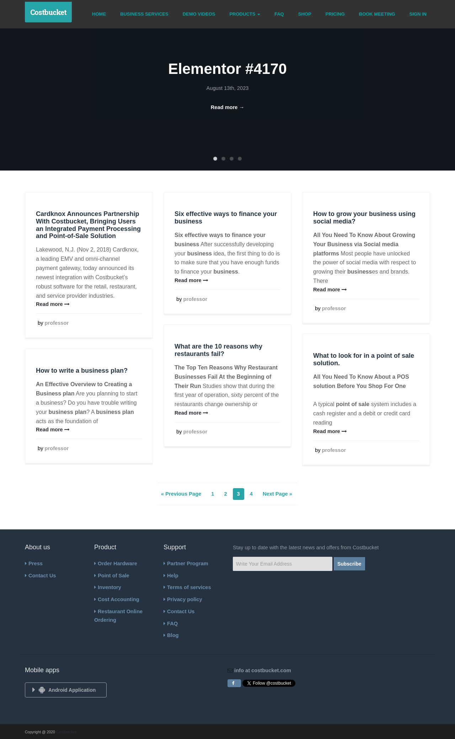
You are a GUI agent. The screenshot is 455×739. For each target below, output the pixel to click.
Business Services (144, 14)
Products (244, 14)
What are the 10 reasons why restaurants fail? (218, 350)
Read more (53, 304)
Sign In (418, 14)
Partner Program (186, 563)
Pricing (335, 14)
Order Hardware (115, 563)
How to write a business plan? (82, 370)
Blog (171, 635)
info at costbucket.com (262, 670)
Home (99, 14)
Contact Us (40, 575)
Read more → (227, 107)
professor (57, 323)
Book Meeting (377, 14)
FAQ (279, 14)
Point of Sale (111, 575)
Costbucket (48, 12)
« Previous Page (181, 494)
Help (171, 575)
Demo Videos (199, 14)
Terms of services (187, 587)
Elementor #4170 (227, 68)
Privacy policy (183, 599)
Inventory (107, 587)
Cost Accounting (116, 599)
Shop (304, 14)
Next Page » (277, 494)
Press (34, 563)
